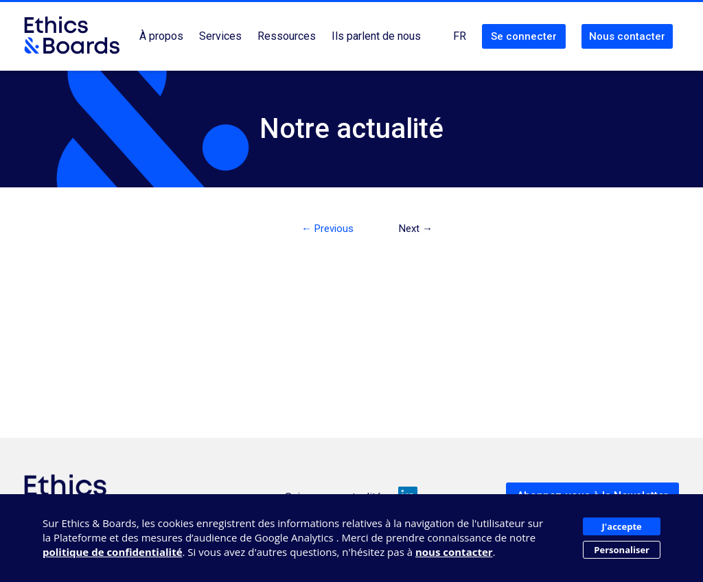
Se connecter (524, 36)
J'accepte (622, 526)
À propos (161, 36)
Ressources (286, 36)
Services (220, 36)
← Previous (327, 228)
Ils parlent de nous (376, 36)
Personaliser (621, 550)
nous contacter (454, 552)
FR (459, 36)
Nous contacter (627, 36)
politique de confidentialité (113, 552)
